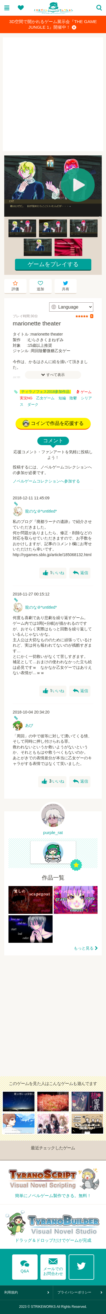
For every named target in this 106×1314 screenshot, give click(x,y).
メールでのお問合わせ (53, 1265)
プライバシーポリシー (74, 1292)
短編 (62, 398)
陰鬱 (73, 398)
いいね (53, 573)
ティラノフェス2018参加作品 (45, 392)
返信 (80, 573)
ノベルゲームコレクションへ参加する (46, 481)
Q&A (24, 1266)
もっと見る (84, 948)
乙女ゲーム (45, 398)
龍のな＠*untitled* (41, 511)
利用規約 (11, 1292)
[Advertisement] (53, 94)
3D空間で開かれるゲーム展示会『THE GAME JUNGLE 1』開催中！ (53, 24)
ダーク (32, 405)
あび (29, 725)
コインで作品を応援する (53, 423)
